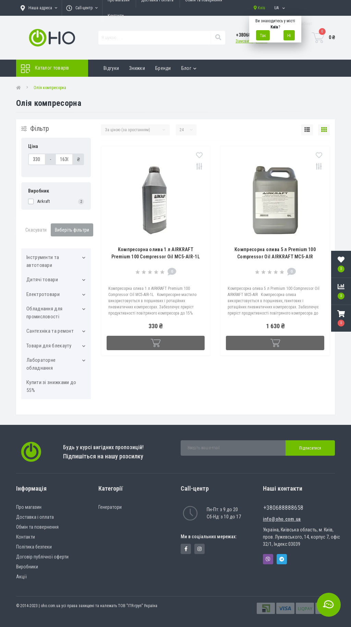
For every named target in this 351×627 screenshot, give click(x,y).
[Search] (218, 38)
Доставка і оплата (35, 517)
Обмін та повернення (37, 527)
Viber (268, 559)
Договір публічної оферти (42, 557)
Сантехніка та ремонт (50, 331)
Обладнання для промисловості (44, 313)
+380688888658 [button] (283, 507)
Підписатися (310, 448)
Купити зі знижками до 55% (51, 386)
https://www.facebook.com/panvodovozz (185, 548)
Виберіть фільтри (72, 230)
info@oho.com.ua (282, 519)
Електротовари (43, 294)
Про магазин (28, 507)
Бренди (163, 68)
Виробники (27, 566)
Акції (21, 576)
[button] (341, 318)
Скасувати (36, 230)
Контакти (116, 15)
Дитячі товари (42, 279)
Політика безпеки (34, 547)
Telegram (281, 559)
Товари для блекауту (49, 346)
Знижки (137, 68)
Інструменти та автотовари (42, 261)
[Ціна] (37, 159)
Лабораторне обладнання (41, 364)
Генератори (110, 507)
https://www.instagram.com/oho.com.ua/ (199, 548)
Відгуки (111, 68)
